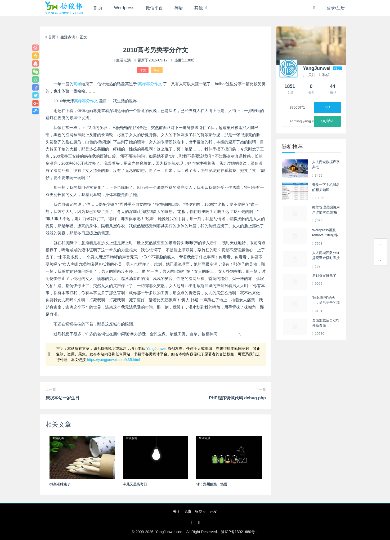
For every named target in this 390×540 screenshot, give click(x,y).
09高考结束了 (60, 484)
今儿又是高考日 (135, 484)
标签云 (200, 511)
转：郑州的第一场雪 (211, 484)
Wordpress (124, 8)
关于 (176, 511)
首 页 (97, 8)
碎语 (179, 8)
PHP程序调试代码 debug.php (237, 398)
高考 (157, 70)
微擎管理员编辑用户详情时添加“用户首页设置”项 (326, 212)
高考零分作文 (150, 84)
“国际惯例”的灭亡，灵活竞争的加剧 (326, 303)
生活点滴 (67, 37)
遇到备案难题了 (324, 276)
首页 (51, 37)
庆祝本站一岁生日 (62, 398)
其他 (199, 8)
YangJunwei (156, 348)
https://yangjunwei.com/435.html (113, 360)
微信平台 (154, 8)
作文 (143, 70)
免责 (187, 511)
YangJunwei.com (169, 532)
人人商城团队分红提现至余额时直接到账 (326, 258)
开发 (213, 511)
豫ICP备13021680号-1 (239, 532)
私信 (324, 75)
